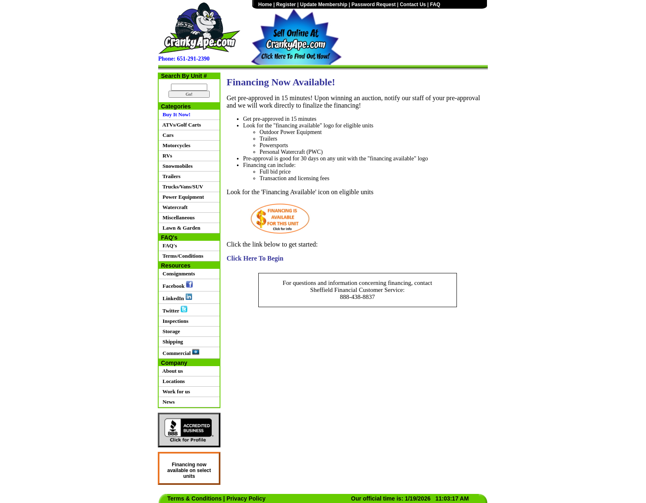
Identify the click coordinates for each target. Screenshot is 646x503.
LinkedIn (176, 297)
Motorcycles (175, 145)
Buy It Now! (175, 114)
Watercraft (173, 207)
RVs (166, 156)
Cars (166, 135)
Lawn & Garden (180, 228)
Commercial (179, 352)
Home (265, 4)
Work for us (175, 391)
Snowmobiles (176, 166)
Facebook (176, 285)
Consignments (177, 273)
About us (171, 371)
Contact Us (413, 4)
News (167, 402)
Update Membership (323, 4)
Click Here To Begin (255, 258)
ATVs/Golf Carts (180, 125)
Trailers (170, 176)
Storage (170, 331)
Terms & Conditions (194, 498)
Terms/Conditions (181, 256)
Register (286, 4)
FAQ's (168, 245)
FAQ (435, 4)
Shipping (171, 341)
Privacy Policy (246, 498)
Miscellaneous (177, 217)
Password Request (373, 4)
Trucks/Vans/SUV (181, 186)
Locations (172, 381)
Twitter (173, 310)
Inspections (174, 321)
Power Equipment (182, 197)
